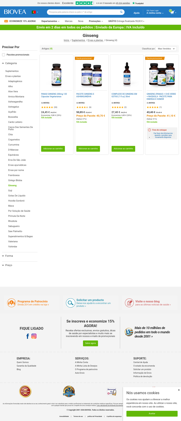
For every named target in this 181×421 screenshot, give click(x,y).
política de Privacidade (95, 416)
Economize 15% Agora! (20, 21)
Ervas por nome (16, 170)
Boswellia (13, 117)
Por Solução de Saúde (19, 211)
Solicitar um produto (142, 369)
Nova (80, 21)
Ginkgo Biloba (15, 180)
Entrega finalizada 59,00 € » (126, 21)
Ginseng (12, 185)
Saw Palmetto (15, 231)
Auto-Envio (80, 373)
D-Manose (13, 149)
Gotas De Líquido (16, 195)
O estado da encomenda (144, 366)
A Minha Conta (81, 362)
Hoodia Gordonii (16, 200)
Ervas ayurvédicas (17, 165)
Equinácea (13, 155)
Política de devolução (142, 376)
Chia (10, 134)
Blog (19, 369)
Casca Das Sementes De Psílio (20, 128)
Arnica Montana (16, 96)
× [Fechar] (179, 390)
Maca (11, 205)
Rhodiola (12, 221)
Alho (10, 86)
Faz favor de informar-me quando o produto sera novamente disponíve (163, 135)
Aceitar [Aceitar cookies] (152, 413)
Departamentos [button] (50, 21)
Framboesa (14, 175)
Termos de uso (78, 416)
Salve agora (90, 343)
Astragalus (13, 106)
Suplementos (79, 40)
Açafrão (12, 112)
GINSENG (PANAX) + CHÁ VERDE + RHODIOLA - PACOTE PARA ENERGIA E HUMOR (161, 96)
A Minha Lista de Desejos (86, 366)
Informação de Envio (142, 373)
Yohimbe (12, 246)
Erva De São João (17, 160)
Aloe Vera (13, 91)
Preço (7, 265)
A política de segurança (114, 416)
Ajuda (136, 13)
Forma (7, 255)
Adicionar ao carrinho (53, 148)
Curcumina (13, 144)
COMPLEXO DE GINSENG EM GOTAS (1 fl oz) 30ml (124, 95)
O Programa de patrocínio (86, 369)
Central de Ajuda (140, 362)
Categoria (9, 63)
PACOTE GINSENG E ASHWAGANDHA (85, 95)
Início (67, 40)
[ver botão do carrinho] (173, 12)
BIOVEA (46, 103)
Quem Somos (23, 362)
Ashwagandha (15, 101)
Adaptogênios (15, 81)
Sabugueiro (14, 226)
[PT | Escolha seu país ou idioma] (35, 12)
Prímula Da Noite (16, 216)
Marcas (68, 21)
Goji (10, 190)
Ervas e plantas (96, 40)
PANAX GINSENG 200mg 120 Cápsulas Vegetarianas (54, 95)
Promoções (96, 21)
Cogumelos (14, 139)
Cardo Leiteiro (15, 122)
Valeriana (13, 241)
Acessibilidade (64, 416)
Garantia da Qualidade (26, 366)
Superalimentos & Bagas (20, 236)
